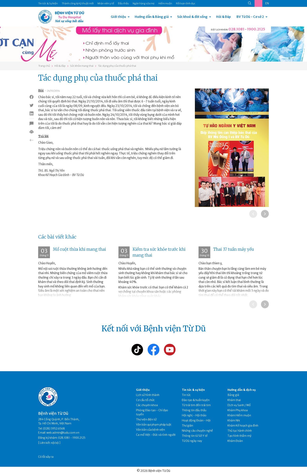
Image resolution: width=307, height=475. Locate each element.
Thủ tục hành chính (240, 430)
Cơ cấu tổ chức (145, 400)
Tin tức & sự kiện (193, 390)
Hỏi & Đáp (223, 17)
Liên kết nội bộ (49, 443)
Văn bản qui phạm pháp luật (153, 424)
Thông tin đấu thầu (194, 410)
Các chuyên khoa (147, 405)
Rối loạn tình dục (185, 3)
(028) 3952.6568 (54, 428)
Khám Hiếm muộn (239, 415)
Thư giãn (187, 425)
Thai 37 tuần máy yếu (233, 249)
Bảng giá (233, 395)
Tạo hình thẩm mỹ (239, 436)
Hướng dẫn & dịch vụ (242, 390)
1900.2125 (256, 29)
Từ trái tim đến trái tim (196, 405)
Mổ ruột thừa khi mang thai (79, 249)
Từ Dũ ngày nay (192, 441)
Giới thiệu (118, 17)
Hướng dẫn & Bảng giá (152, 17)
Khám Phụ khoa (238, 410)
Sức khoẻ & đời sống (192, 17)
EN (267, 3)
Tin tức (186, 395)
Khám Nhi (234, 420)
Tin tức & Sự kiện (48, 3)
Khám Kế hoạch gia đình (243, 425)
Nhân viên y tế (106, 3)
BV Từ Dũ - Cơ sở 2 (250, 17)
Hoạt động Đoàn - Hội (196, 420)
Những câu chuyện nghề (197, 430)
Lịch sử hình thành (147, 395)
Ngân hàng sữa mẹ (143, 3)
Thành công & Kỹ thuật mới (78, 3)
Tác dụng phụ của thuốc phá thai (117, 65)
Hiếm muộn (165, 3)
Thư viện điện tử (146, 419)
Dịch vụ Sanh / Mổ (239, 405)
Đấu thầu (123, 3)
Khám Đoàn (235, 441)
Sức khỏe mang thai (81, 65)
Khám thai (234, 400)
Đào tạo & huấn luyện (195, 400)
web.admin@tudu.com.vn (62, 432)
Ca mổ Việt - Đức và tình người (155, 435)
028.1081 (236, 29)
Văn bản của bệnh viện (150, 429)
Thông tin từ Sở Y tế (195, 436)
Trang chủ (44, 65)
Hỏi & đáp (60, 65)
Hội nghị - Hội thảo (194, 415)
